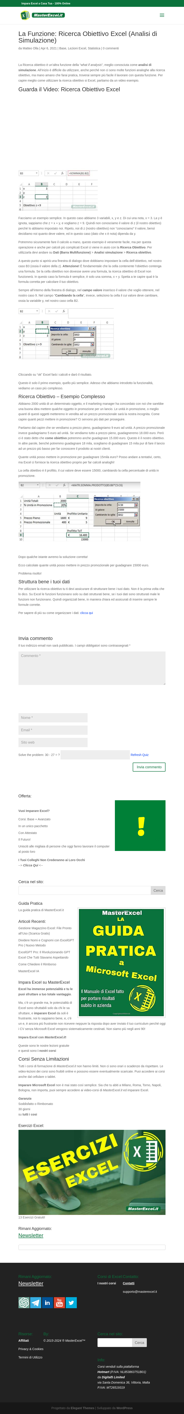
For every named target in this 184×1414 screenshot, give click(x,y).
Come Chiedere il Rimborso (37, 964)
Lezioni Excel (77, 48)
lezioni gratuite (59, 1045)
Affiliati (23, 1340)
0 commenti (111, 48)
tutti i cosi (29, 1114)
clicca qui (86, 613)
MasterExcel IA (28, 971)
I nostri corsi (107, 1283)
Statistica (94, 48)
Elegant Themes (82, 1408)
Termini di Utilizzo (30, 1357)
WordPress (124, 1408)
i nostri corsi (47, 1050)
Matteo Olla (31, 48)
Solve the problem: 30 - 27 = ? (39, 755)
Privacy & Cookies (31, 1349)
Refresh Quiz (140, 755)
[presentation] (51, 701)
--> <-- (30, 865)
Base (62, 48)
